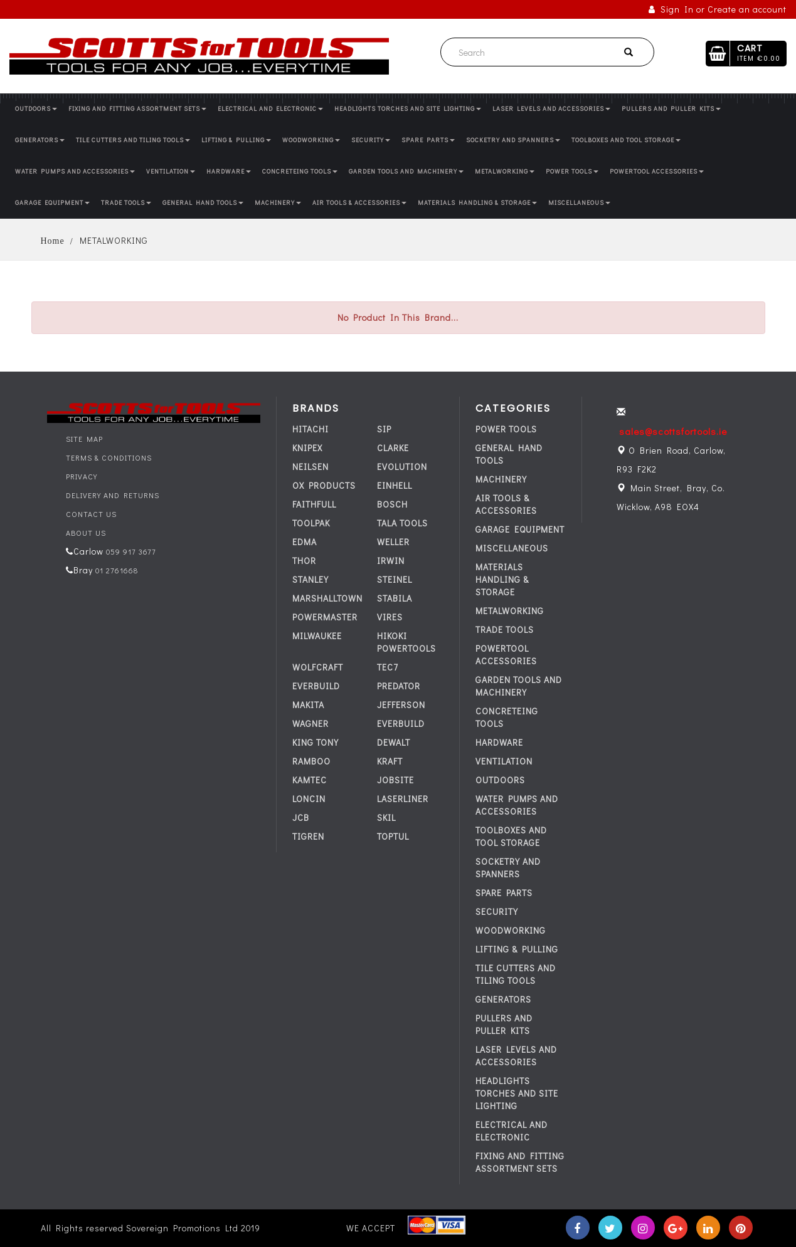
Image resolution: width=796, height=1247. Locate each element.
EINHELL (394, 485)
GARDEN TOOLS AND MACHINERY (406, 171)
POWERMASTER (325, 617)
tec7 (387, 667)
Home (53, 241)
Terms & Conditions (109, 457)
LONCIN (309, 799)
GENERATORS (40, 140)
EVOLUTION (402, 466)
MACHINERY (278, 203)
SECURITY (370, 140)
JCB (300, 817)
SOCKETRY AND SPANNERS (513, 140)
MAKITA (308, 705)
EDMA (304, 542)
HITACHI (310, 429)
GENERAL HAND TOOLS (202, 203)
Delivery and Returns (112, 495)
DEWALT (393, 742)
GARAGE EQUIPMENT (52, 203)
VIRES (390, 617)
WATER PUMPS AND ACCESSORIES (75, 171)
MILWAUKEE (317, 636)
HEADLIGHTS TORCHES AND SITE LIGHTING (407, 109)
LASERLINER (402, 799)
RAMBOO (311, 761)
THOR (304, 560)
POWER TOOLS (572, 171)
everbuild (316, 686)
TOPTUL (393, 836)
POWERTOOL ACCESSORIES (657, 171)
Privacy (81, 476)
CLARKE (393, 448)
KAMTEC (309, 780)
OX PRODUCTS (324, 485)
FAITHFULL (314, 504)
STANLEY (310, 579)
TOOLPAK (311, 523)
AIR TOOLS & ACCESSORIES (359, 203)
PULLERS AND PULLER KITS (671, 109)
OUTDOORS (36, 109)
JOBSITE (395, 780)
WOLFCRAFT (317, 667)
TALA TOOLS (402, 523)
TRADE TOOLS (126, 203)
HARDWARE (228, 171)
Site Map (84, 439)
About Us (86, 533)
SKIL (386, 817)
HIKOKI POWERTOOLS (406, 642)
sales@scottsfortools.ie (673, 431)
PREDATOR (398, 686)
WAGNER (310, 723)
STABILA (394, 598)
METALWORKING (504, 171)
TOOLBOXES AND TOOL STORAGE (626, 140)
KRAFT (390, 761)
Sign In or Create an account (718, 9)
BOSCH (392, 504)
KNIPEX (307, 448)
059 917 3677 (129, 551)
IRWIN (391, 560)
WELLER (393, 542)
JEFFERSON (401, 705)
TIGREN (308, 836)
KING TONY (315, 742)
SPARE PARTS (428, 140)
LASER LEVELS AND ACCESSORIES (551, 109)
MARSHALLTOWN (327, 598)
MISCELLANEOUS (579, 203)
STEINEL (394, 579)
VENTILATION (170, 171)
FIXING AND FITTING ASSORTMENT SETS (137, 109)
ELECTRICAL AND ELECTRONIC (270, 109)
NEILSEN (310, 466)
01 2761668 (115, 570)
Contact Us (91, 514)
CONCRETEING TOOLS (299, 171)
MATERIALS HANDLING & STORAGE (477, 203)
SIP (384, 429)
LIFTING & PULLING (236, 140)
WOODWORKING (311, 140)
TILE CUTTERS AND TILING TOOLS (133, 140)
